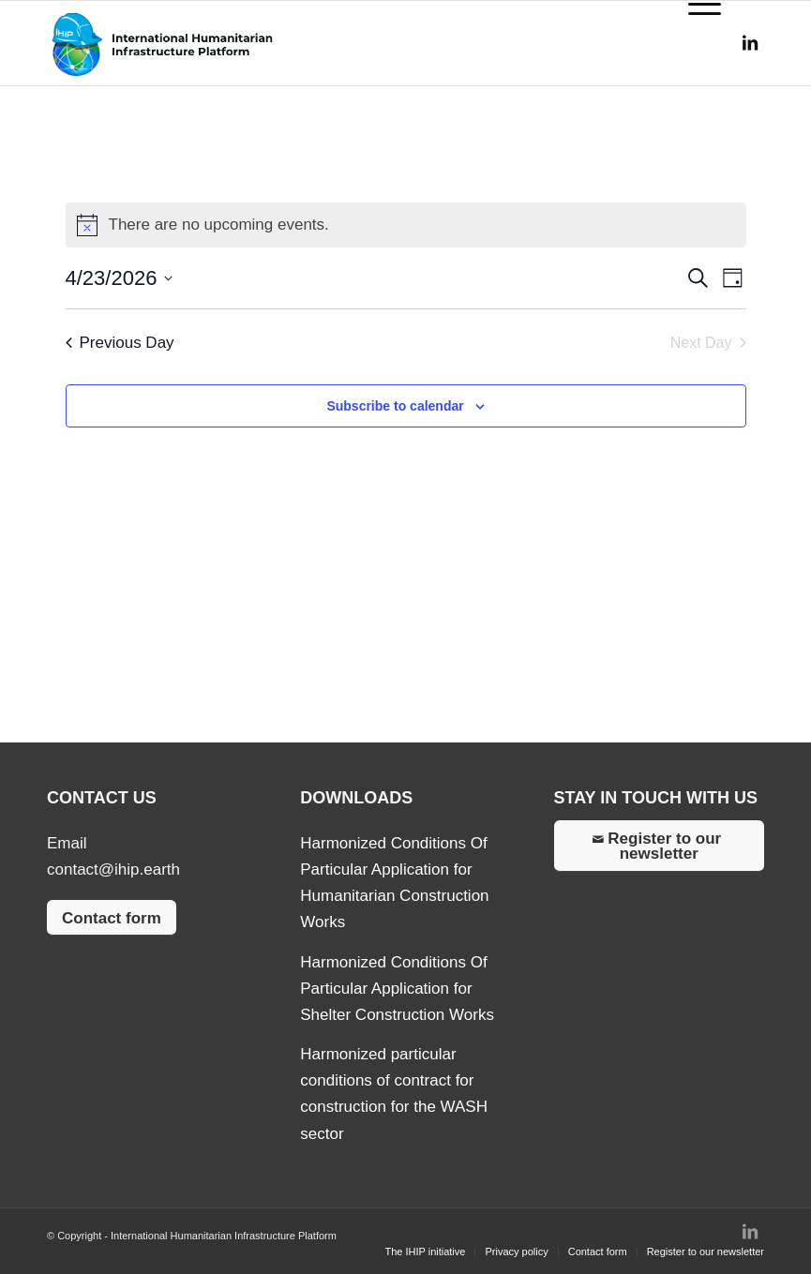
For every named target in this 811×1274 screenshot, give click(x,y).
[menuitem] (424, 1251)
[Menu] (695, 43)
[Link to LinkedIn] (750, 43)
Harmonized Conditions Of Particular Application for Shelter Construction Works (397, 988)
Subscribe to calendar (394, 405)
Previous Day (120, 343)
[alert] (406, 224)
